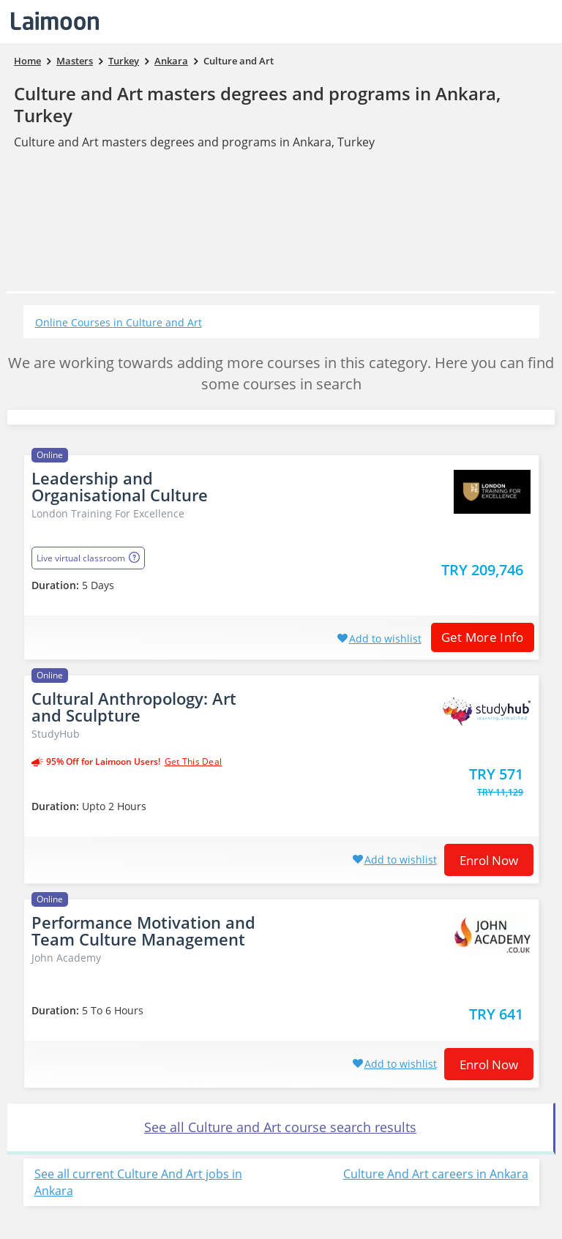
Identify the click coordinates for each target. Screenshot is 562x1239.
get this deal (193, 762)
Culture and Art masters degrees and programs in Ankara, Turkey (257, 104)
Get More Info (477, 637)
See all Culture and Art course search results (280, 1127)
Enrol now (489, 860)
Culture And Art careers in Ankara (435, 1174)
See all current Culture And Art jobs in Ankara (138, 1182)
